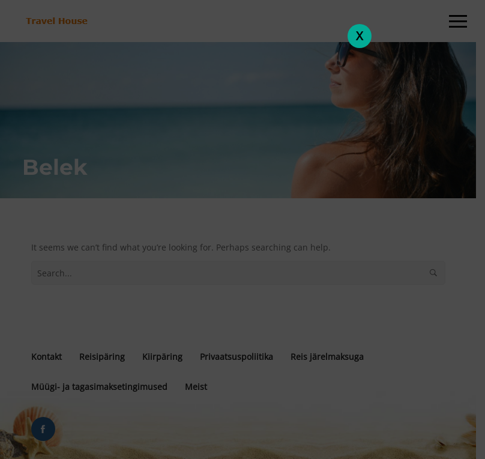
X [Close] (359, 36)
